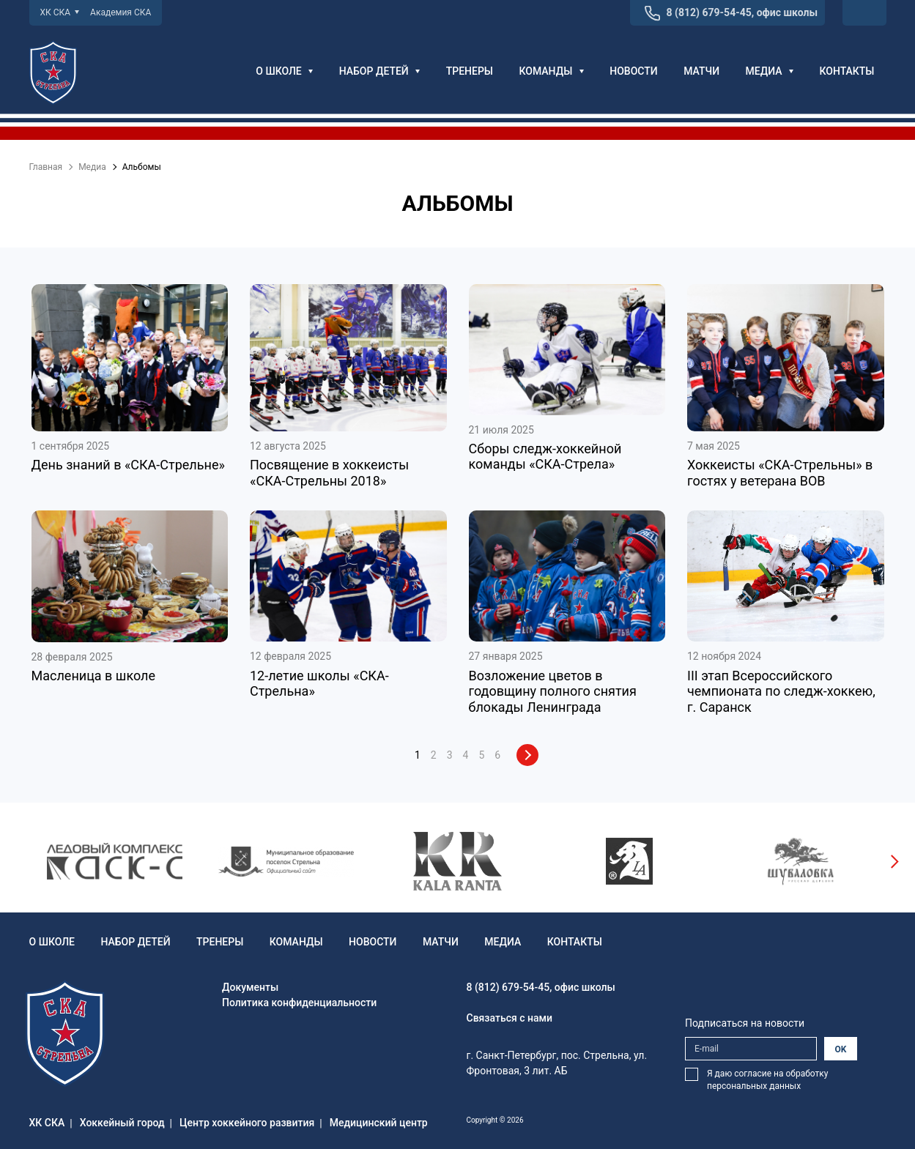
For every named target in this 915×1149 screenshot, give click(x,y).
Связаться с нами (510, 1018)
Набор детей (380, 71)
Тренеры (469, 71)
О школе (284, 71)
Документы (250, 987)
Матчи (701, 71)
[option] (115, 861)
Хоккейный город (122, 1122)
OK (841, 1049)
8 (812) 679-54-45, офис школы (742, 12)
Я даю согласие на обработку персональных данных (767, 1079)
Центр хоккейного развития (246, 1122)
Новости (633, 71)
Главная (46, 167)
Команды (551, 71)
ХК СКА (60, 12)
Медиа (769, 71)
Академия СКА (120, 12)
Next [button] (893, 861)
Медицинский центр (379, 1122)
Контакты (846, 71)
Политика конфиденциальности (299, 1002)
